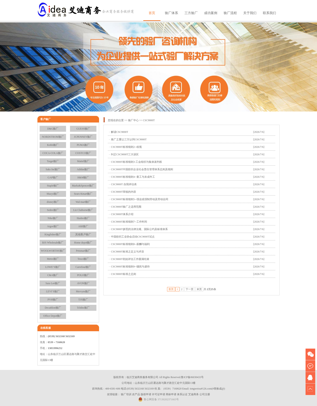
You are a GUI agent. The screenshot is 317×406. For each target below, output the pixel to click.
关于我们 (249, 13)
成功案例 (210, 13)
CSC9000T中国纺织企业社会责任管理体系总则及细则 (142, 169)
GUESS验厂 (83, 128)
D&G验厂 (53, 128)
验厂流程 (230, 13)
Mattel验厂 (83, 161)
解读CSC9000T (119, 132)
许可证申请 (158, 394)
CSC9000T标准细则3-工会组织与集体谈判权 (136, 161)
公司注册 (204, 394)
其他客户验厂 (83, 234)
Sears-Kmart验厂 (83, 193)
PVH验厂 (53, 299)
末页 (199, 289)
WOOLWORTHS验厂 (53, 250)
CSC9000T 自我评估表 (124, 184)
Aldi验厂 (83, 226)
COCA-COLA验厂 (52, 153)
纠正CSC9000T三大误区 (125, 154)
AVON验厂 (83, 283)
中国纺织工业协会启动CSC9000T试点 (133, 236)
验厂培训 (126, 394)
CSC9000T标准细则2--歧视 (126, 146)
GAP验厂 (53, 177)
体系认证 (182, 394)
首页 (152, 13)
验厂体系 (171, 13)
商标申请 (171, 394)
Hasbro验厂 (83, 218)
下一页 (190, 289)
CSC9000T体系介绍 (122, 214)
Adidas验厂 (83, 169)
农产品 (136, 394)
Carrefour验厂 (83, 267)
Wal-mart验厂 (83, 201)
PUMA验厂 (83, 144)
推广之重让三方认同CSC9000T (129, 139)
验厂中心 (133, 120)
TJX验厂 (83, 299)
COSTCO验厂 (83, 153)
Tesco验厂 (83, 258)
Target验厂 (53, 161)
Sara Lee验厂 (53, 283)
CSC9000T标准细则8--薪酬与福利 (130, 244)
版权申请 (146, 394)
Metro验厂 (53, 258)
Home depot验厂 (83, 242)
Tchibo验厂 (83, 307)
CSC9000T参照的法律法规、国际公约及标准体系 (139, 229)
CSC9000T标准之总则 (123, 274)
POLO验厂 (83, 275)
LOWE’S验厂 (52, 267)
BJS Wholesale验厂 (53, 242)
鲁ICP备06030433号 (192, 377)
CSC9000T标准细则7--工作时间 (129, 221)
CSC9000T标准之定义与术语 (127, 251)
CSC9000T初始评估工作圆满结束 (130, 259)
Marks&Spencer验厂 (83, 185)
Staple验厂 (53, 185)
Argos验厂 (53, 226)
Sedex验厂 (53, 210)
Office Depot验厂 (53, 315)
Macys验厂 (53, 193)
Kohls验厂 (53, 144)
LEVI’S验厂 (53, 291)
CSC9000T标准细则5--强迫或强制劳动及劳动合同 (139, 199)
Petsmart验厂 (83, 250)
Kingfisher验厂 (52, 234)
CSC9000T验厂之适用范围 (126, 206)
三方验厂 (191, 13)
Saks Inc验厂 (53, 169)
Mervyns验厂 (83, 291)
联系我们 (269, 13)
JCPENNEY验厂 (83, 136)
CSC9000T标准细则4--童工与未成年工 (133, 176)
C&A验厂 (52, 275)
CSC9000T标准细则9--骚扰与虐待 (130, 266)
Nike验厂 (53, 218)
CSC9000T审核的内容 (123, 191)
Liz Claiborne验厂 (83, 210)
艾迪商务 (193, 394)
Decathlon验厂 (53, 307)
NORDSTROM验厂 (53, 136)
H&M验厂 (83, 177)
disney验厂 (53, 201)
